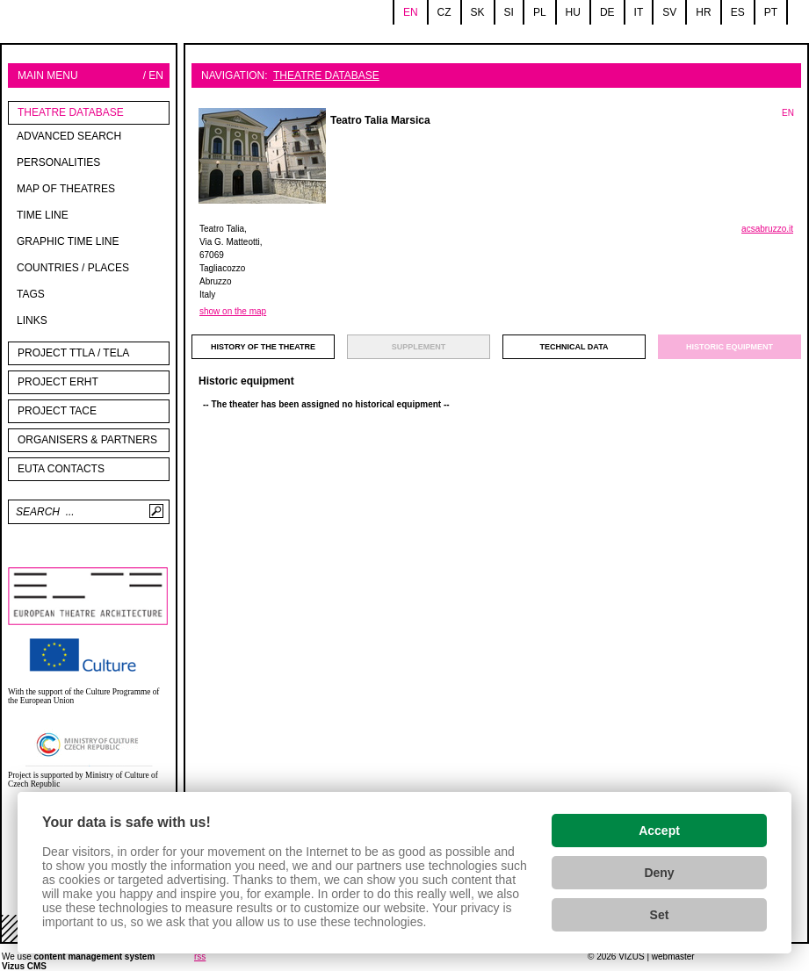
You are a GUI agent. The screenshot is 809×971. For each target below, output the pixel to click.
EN (788, 113)
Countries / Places (73, 268)
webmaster (673, 956)
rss (200, 956)
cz (444, 12)
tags (31, 294)
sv (669, 12)
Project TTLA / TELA (73, 353)
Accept (659, 831)
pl (539, 12)
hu (573, 12)
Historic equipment (729, 346)
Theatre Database (71, 112)
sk (478, 12)
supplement (419, 346)
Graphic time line (68, 241)
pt (770, 12)
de (607, 12)
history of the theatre (263, 346)
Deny (659, 873)
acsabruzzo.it (767, 229)
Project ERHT (58, 382)
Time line (43, 215)
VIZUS (631, 956)
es (738, 12)
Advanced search (69, 136)
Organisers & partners (87, 440)
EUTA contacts (61, 469)
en (410, 12)
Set (659, 915)
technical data (574, 346)
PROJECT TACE (57, 411)
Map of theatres (66, 189)
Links (32, 320)
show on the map (232, 311)
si (509, 12)
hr (703, 12)
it (639, 12)
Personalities (58, 162)
